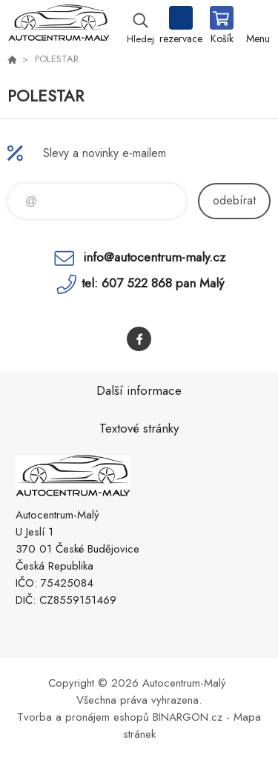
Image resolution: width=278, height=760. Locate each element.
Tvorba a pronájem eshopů (83, 717)
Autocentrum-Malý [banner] (58, 26)
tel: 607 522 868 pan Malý (153, 283)
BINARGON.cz (187, 717)
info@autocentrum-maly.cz (154, 257)
